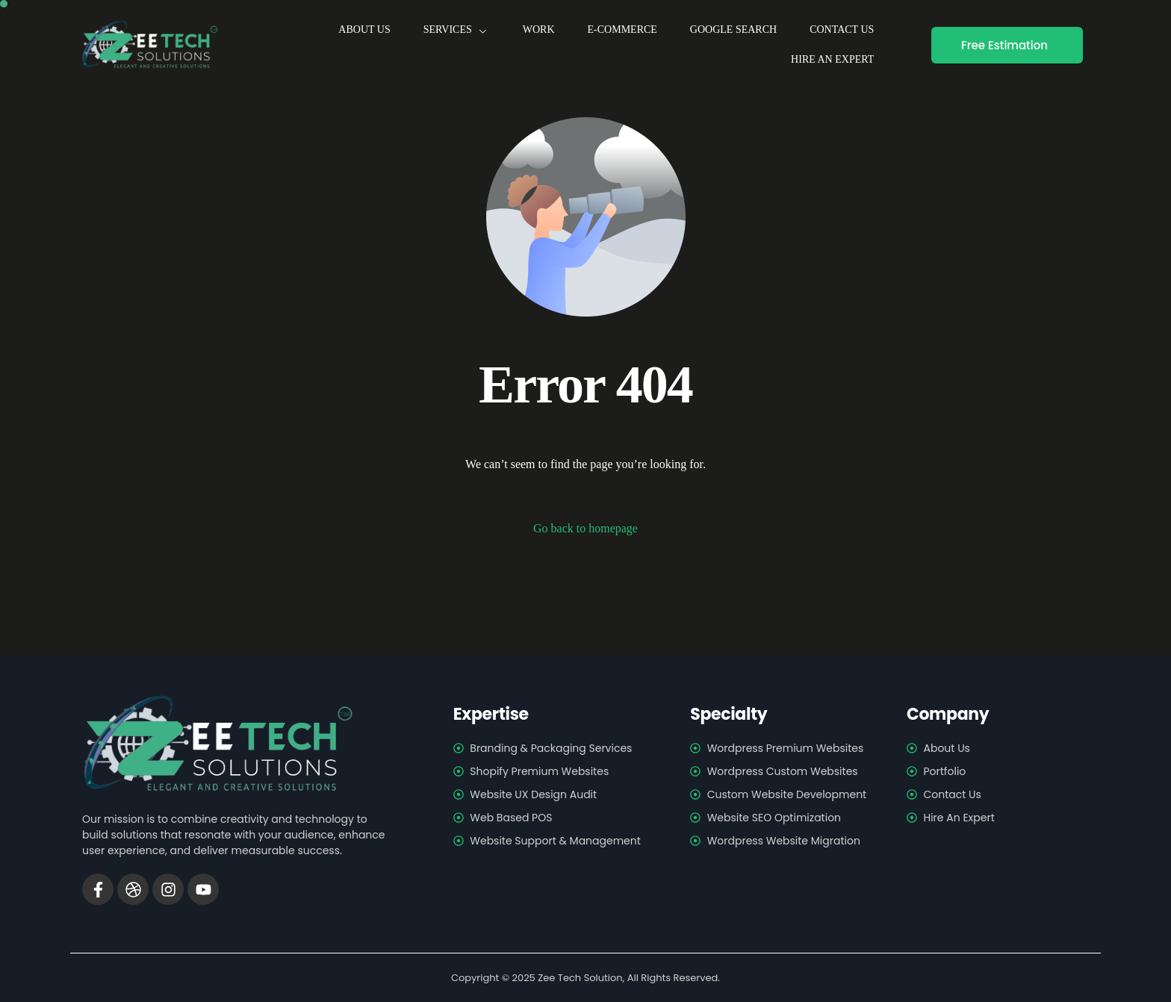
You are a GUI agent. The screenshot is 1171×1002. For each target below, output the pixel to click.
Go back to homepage (585, 528)
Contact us (842, 29)
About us (364, 29)
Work (539, 29)
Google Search (733, 29)
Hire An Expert (832, 59)
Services (456, 29)
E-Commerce (622, 29)
